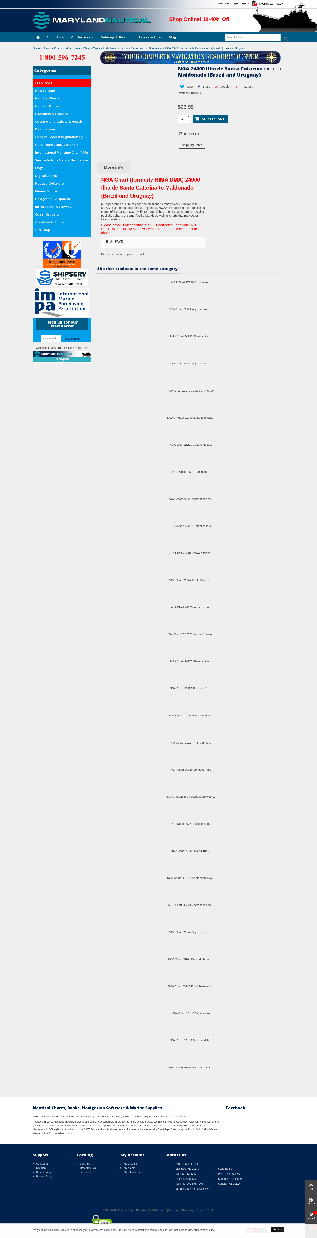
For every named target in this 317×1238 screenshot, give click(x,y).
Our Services (80, 37)
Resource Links (150, 37)
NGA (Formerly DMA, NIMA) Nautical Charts (90, 48)
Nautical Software (49, 183)
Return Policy (43, 1172)
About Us (53, 37)
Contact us (42, 1163)
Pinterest (243, 86)
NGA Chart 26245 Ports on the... (190, 607)
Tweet (186, 86)
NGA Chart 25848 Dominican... (190, 282)
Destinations (45, 129)
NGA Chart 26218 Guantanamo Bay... (190, 878)
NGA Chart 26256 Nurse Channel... (191, 715)
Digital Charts (46, 175)
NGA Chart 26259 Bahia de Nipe (190, 769)
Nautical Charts (53, 48)
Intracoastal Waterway (53, 206)
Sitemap (40, 1167)
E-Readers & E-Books (51, 114)
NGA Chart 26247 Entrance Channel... (191, 634)
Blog (172, 37)
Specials (84, 1163)
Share (204, 86)
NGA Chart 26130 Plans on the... (190, 336)
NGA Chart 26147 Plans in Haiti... (191, 1040)
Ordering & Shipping (116, 37)
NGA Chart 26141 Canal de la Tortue (191, 390)
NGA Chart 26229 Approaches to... (190, 498)
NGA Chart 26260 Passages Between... (191, 796)
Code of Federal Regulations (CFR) (61, 137)
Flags (39, 168)
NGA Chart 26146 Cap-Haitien (191, 1013)
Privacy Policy (43, 1176)
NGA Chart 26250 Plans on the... (190, 661)
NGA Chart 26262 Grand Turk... (191, 850)
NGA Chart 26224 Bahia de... (190, 471)
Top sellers (85, 1172)
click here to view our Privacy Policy (194, 1230)
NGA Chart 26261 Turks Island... (190, 823)
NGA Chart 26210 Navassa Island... (190, 905)
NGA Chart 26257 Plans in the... (191, 742)
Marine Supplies (47, 191)
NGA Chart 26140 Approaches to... (190, 363)
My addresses (131, 1172)
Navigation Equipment (52, 199)
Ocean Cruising (47, 214)
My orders (129, 1167)
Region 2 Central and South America (141, 48)
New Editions (45, 90)
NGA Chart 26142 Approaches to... (190, 932)
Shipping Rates (192, 145)
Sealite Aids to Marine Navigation (61, 160)
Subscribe (72, 338)
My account (130, 1163)
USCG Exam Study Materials (56, 144)
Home (36, 48)
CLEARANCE (44, 83)
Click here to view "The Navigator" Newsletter (62, 347)
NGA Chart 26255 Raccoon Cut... (191, 688)
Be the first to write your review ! (122, 254)
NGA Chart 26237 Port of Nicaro (191, 526)
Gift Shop (42, 230)
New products (87, 1167)
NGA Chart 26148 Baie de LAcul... (190, 1067)
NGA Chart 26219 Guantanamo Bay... (190, 417)
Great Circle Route (49, 222)
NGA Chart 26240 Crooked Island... (190, 553)
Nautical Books (47, 106)
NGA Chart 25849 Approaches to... (190, 309)
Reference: (184, 93)
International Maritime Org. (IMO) (61, 152)
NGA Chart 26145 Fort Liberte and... (190, 986)
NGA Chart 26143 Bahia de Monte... (190, 959)
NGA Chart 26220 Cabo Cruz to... (191, 444)
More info (113, 167)
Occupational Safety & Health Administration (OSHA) (58, 122)
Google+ (223, 86)
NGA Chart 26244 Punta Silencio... (190, 580)
